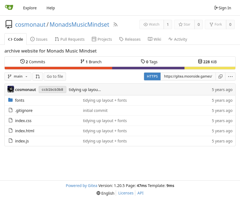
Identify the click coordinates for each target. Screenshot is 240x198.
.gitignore (24, 110)
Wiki (154, 39)
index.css (23, 120)
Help (50, 7)
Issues (38, 39)
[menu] (230, 76)
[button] (37, 76)
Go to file (55, 76)
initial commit (95, 110)
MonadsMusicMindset (79, 24)
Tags (149, 61)
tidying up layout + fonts (91, 89)
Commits (32, 61)
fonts (19, 100)
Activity (177, 39)
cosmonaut (30, 24)
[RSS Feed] (115, 24)
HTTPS (152, 76)
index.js (22, 141)
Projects (102, 39)
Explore (30, 7)
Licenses (126, 193)
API (140, 193)
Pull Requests (70, 39)
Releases (129, 39)
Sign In (222, 7)
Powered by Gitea (81, 185)
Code (15, 39)
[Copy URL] (220, 76)
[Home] (9, 7)
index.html (24, 130)
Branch (91, 61)
